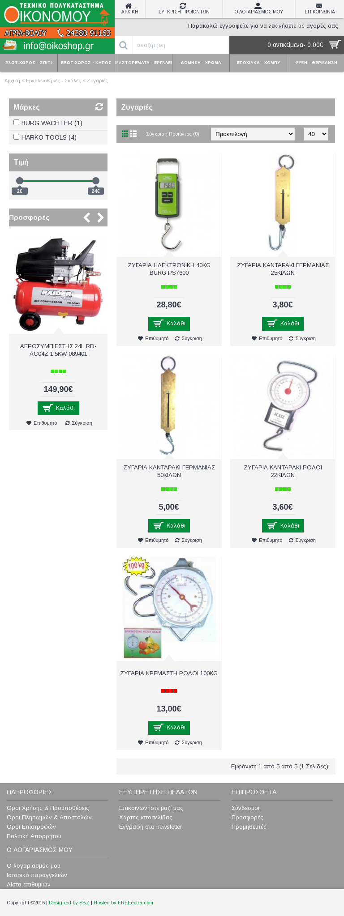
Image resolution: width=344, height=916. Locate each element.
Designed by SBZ (69, 902)
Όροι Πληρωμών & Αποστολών (49, 817)
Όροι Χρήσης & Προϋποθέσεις (48, 808)
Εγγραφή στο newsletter (150, 826)
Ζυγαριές (97, 80)
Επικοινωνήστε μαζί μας (151, 808)
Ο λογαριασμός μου (33, 865)
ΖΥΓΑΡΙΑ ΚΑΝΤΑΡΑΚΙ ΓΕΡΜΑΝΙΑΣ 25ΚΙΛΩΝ (283, 269)
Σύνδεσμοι (245, 808)
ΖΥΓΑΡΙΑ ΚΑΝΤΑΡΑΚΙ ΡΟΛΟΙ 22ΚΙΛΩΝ (283, 471)
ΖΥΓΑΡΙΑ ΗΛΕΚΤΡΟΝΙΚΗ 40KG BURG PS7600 (169, 269)
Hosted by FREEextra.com (123, 902)
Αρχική (12, 80)
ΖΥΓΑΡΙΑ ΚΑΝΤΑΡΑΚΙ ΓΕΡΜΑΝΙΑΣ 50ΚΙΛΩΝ (169, 471)
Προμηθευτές (249, 826)
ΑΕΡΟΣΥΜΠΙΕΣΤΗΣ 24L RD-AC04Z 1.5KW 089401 (58, 350)
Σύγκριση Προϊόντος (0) (172, 133)
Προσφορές (29, 217)
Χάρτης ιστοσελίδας (145, 817)
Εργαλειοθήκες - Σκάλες (53, 80)
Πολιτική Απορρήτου (34, 836)
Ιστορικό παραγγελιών (37, 875)
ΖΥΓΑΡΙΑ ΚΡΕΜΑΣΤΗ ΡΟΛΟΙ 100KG (169, 673)
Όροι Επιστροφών (31, 826)
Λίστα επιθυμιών (29, 884)
